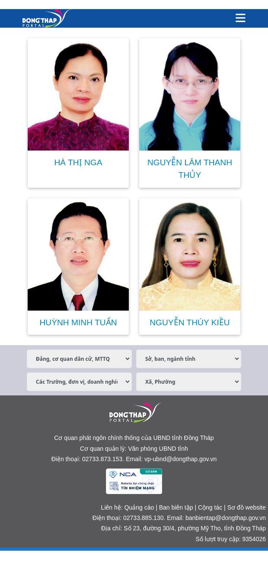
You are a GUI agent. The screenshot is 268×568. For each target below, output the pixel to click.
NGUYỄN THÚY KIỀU (190, 322)
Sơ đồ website (246, 507)
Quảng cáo (139, 507)
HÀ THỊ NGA (78, 162)
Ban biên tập (176, 507)
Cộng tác (210, 507)
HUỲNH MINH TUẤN (78, 322)
